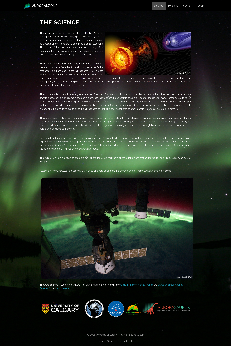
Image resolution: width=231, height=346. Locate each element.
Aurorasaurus (64, 288)
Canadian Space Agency (170, 284)
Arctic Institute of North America (136, 284)
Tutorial (173, 9)
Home (101, 341)
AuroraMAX (45, 288)
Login (201, 9)
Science (158, 9)
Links (130, 341)
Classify (188, 9)
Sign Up (111, 341)
